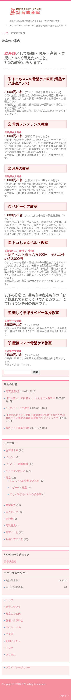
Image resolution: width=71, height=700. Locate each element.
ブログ (9, 647)
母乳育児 (11, 525)
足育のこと (12, 532)
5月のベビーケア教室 (17, 408)
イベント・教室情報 (17, 464)
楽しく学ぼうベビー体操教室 (26, 494)
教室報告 (11, 505)
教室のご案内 (11, 41)
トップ (9, 600)
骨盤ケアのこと (14, 539)
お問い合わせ (13, 641)
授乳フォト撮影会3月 (17, 427)
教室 (8, 477)
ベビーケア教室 (18, 487)
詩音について (13, 606)
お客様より (12, 450)
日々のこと (12, 511)
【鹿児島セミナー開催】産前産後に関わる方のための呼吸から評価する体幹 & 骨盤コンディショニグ (35, 416)
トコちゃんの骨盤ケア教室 (24, 480)
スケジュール (13, 627)
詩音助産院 (35, 11)
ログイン (64, 695)
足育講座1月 (13, 391)
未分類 (9, 518)
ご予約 (9, 634)
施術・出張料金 (14, 620)
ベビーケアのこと (16, 470)
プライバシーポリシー (18, 667)
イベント (11, 457)
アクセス (11, 654)
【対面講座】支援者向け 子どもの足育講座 (30, 398)
